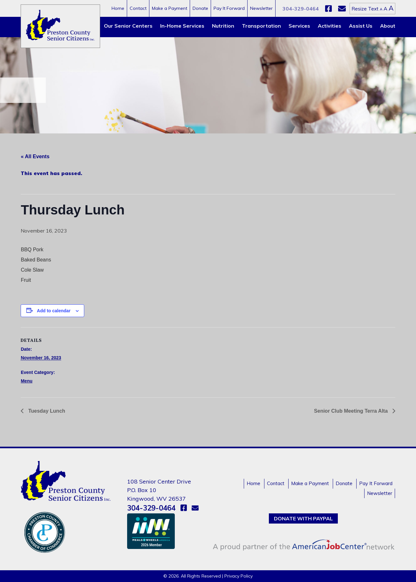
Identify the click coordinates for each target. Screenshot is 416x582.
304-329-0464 (301, 8)
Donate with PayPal (303, 518)
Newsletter (261, 8)
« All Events (35, 156)
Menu (26, 380)
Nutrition (223, 26)
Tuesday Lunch (46, 411)
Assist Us (360, 26)
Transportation (261, 26)
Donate (200, 8)
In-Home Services (182, 26)
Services (299, 26)
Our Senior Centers (128, 26)
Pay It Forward (229, 8)
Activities (329, 26)
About (387, 26)
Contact (138, 8)
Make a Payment (169, 8)
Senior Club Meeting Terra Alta (351, 411)
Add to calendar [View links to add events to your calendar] (54, 310)
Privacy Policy (238, 576)
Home (118, 8)
